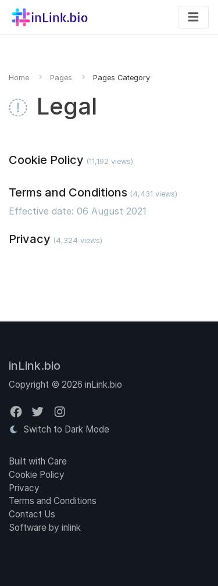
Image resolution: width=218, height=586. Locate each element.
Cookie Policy (46, 160)
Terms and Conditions (68, 192)
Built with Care (38, 461)
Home (19, 77)
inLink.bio (34, 366)
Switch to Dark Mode (59, 429)
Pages (61, 77)
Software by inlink (45, 527)
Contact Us (32, 514)
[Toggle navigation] (193, 17)
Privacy (30, 239)
